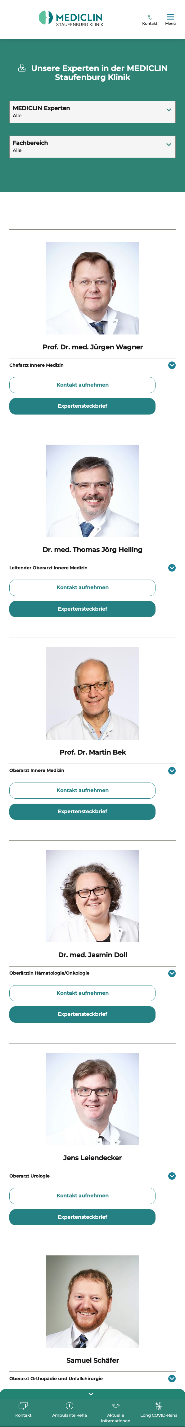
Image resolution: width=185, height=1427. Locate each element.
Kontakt (149, 20)
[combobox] (92, 112)
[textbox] (92, 107)
